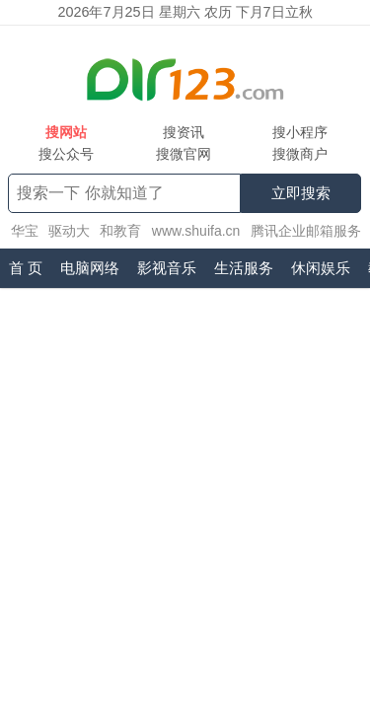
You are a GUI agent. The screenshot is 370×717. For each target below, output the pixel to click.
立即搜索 (301, 192)
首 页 (25, 267)
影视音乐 (166, 267)
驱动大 (69, 231)
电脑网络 (89, 267)
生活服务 (243, 267)
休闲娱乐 (320, 267)
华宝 (24, 231)
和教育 (120, 231)
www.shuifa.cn (196, 231)
